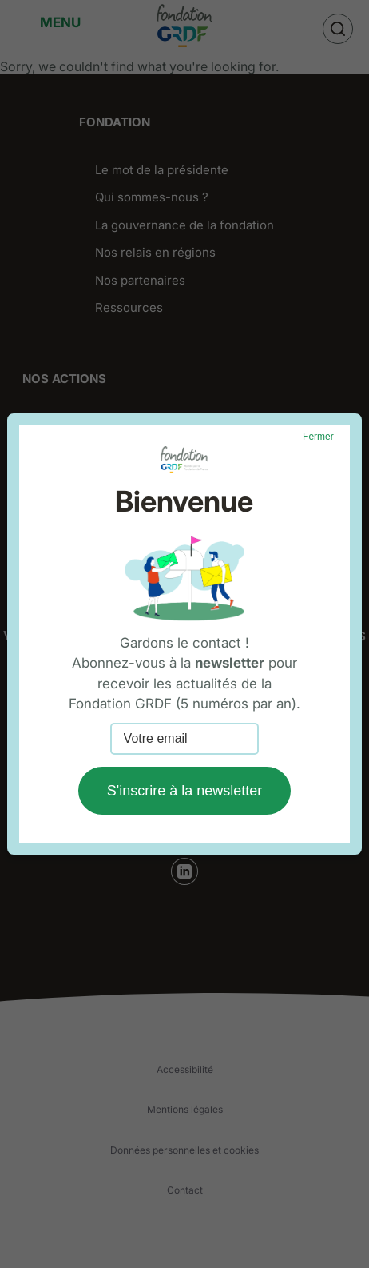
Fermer (318, 436)
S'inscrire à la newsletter (185, 791)
